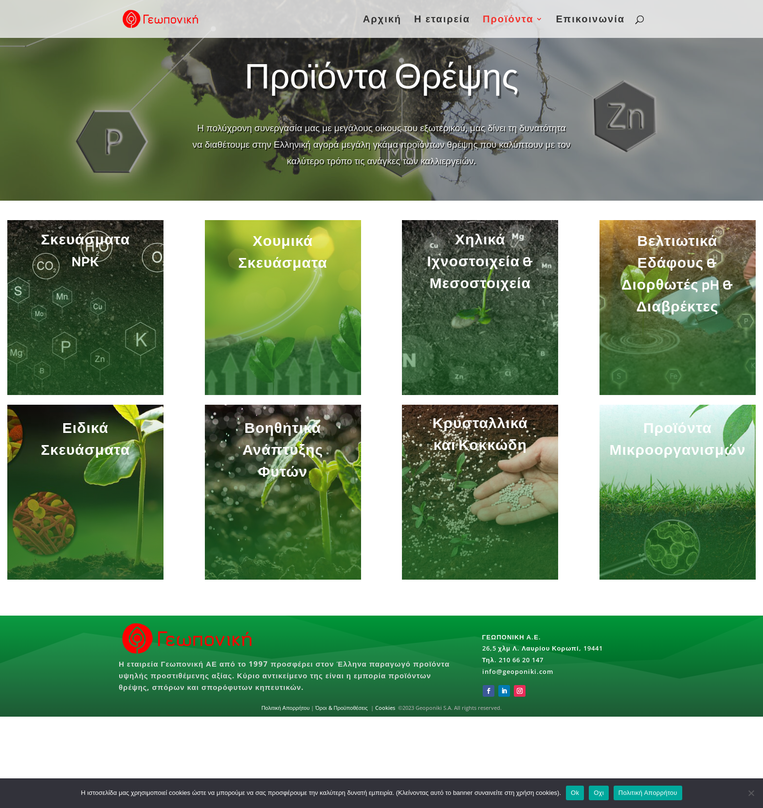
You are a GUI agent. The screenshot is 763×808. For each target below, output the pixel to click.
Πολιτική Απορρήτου (285, 707)
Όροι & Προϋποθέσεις (342, 707)
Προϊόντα (508, 20)
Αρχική (382, 20)
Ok (575, 792)
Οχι (599, 792)
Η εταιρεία (442, 20)
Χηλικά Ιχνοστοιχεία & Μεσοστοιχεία (463, 268)
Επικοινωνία (590, 20)
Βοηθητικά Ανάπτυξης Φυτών (326, 470)
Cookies (385, 707)
